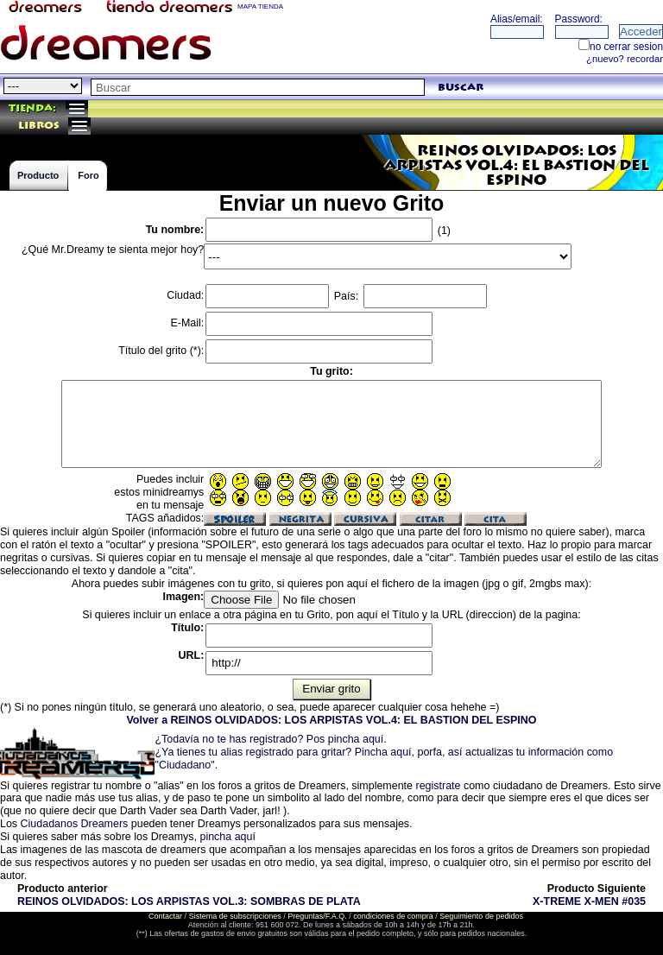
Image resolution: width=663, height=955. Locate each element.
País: (410, 296)
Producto (38, 175)
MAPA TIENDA (260, 6)
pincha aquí (227, 837)
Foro (88, 175)
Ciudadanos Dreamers (75, 824)
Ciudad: (185, 295)
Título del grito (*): (161, 351)
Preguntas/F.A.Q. (317, 916)
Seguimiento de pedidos (481, 916)
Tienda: (32, 108)
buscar (460, 87)
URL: (192, 655)
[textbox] (258, 87)
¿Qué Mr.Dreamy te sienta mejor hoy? (113, 249)
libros (39, 125)
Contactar (165, 916)
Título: (187, 628)
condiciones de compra (393, 916)
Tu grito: (331, 371)
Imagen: (183, 597)
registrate (437, 786)
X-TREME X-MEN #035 (589, 901)
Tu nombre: (175, 230)
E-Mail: (187, 323)
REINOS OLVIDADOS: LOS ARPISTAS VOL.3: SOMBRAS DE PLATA (189, 901)
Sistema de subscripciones (235, 916)
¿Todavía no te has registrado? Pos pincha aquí (269, 739)
